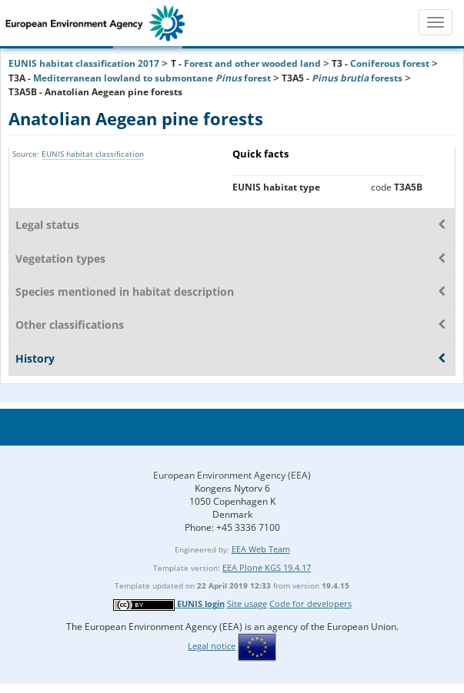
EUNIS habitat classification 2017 (83, 63)
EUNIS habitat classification (93, 153)
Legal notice (211, 646)
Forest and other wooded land (252, 63)
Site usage (247, 603)
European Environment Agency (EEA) (232, 475)
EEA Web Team (261, 549)
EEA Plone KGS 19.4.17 (266, 567)
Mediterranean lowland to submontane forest (152, 78)
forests (357, 78)
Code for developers (310, 603)
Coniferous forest (389, 63)
